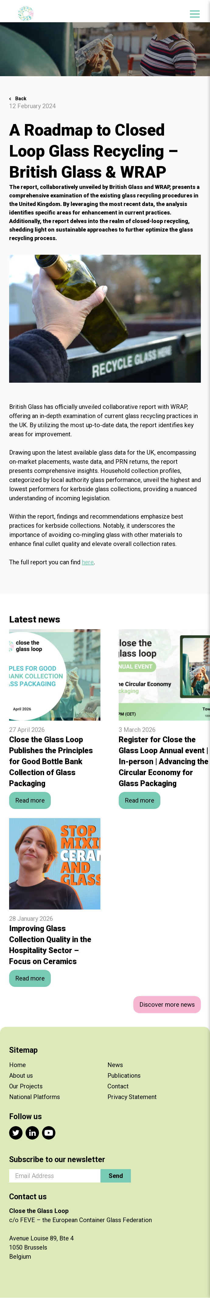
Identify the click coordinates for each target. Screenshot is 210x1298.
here (88, 562)
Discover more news (167, 1004)
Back (20, 98)
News (115, 1065)
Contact (118, 1086)
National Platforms (34, 1097)
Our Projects (26, 1086)
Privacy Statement (132, 1097)
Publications (124, 1075)
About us (21, 1075)
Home (17, 1065)
